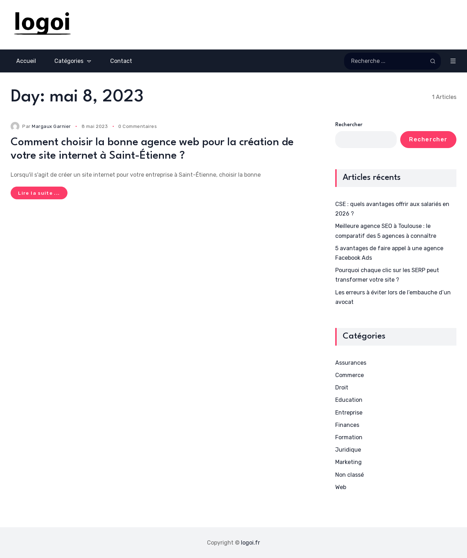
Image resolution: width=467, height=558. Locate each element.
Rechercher (348, 125)
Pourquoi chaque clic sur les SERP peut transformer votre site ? (387, 275)
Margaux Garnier (51, 126)
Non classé (349, 474)
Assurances (350, 362)
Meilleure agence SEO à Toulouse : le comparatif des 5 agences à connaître (385, 231)
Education (348, 400)
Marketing (348, 462)
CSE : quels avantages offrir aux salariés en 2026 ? (392, 209)
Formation (348, 437)
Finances (347, 425)
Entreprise (348, 412)
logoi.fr (250, 542)
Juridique (348, 449)
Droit (341, 387)
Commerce (349, 375)
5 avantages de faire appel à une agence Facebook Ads (389, 253)
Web (340, 487)
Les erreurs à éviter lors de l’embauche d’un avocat (393, 297)
